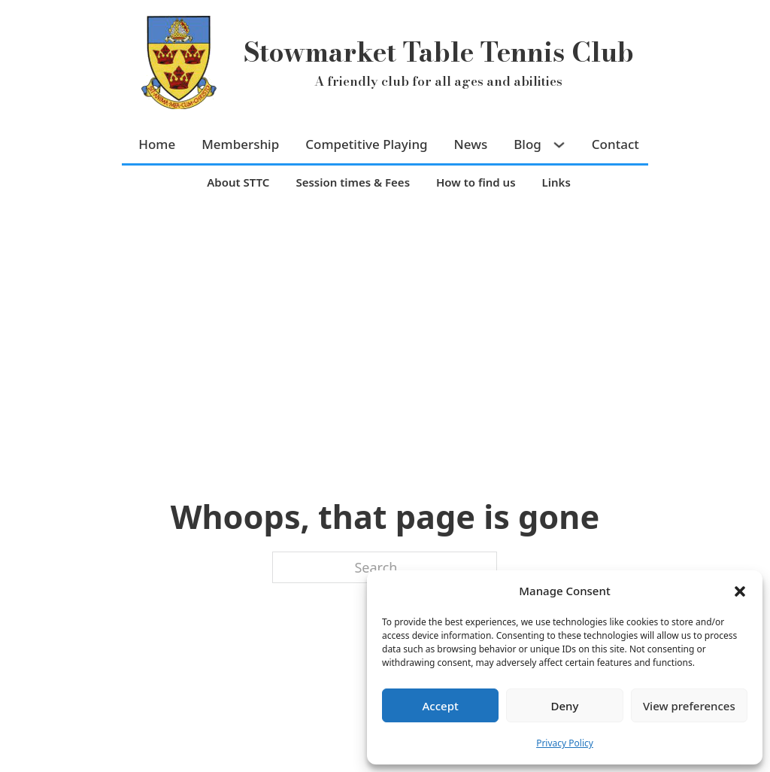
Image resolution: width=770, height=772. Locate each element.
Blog (527, 144)
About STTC (238, 182)
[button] (739, 591)
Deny (565, 705)
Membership (240, 144)
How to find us (476, 182)
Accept (441, 705)
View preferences (689, 705)
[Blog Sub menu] (561, 144)
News (471, 144)
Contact (615, 144)
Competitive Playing (366, 144)
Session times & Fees (353, 182)
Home (156, 144)
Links (556, 182)
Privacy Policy (564, 743)
